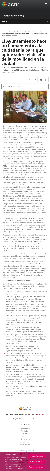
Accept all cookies (36, 456)
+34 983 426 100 (39, 414)
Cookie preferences (36, 467)
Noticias (4, 21)
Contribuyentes (12, 16)
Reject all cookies (36, 461)
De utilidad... (28, 32)
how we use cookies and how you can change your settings (15, 466)
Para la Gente (8, 32)
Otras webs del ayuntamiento (24, 451)
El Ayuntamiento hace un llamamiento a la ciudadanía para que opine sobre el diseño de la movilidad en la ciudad (24, 33)
